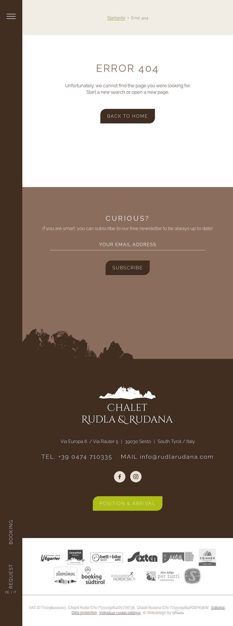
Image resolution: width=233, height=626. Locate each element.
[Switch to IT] (15, 592)
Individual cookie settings (120, 613)
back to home (127, 116)
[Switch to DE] (8, 592)
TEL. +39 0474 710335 (76, 456)
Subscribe (127, 267)
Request (11, 576)
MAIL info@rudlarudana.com (167, 456)
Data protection (84, 613)
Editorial (218, 608)
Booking (11, 532)
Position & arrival (128, 503)
